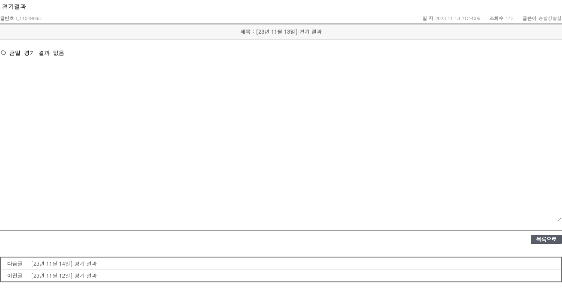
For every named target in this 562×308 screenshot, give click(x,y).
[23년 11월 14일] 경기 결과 (64, 263)
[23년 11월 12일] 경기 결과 (64, 275)
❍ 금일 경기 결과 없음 (281, 134)
